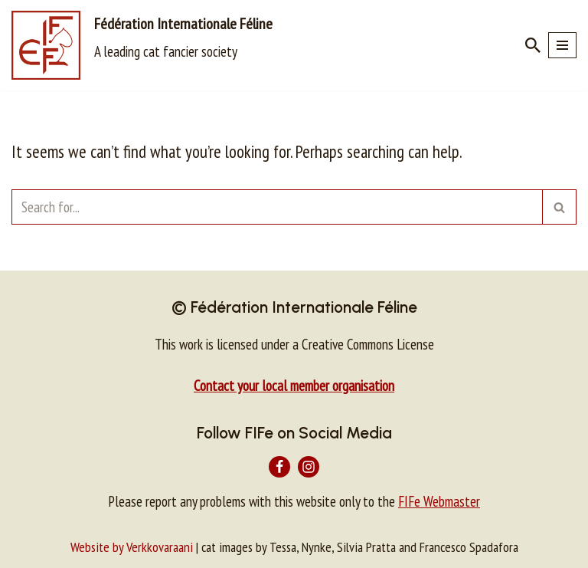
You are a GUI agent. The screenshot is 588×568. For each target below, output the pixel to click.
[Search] (533, 45)
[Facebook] (279, 467)
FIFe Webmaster (439, 501)
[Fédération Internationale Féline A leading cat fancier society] (142, 45)
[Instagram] (308, 467)
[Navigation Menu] (562, 45)
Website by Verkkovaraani (131, 547)
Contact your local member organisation (294, 385)
